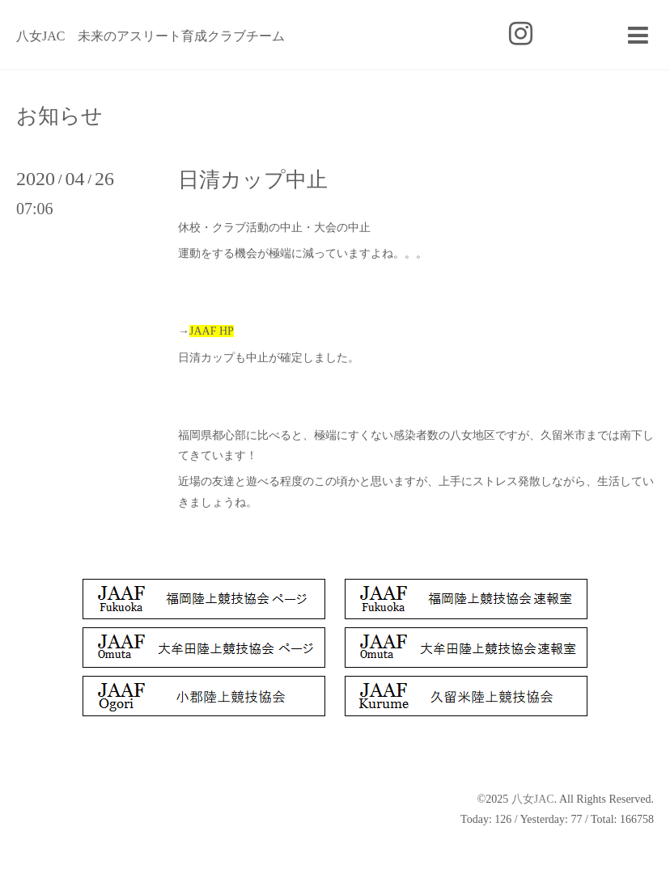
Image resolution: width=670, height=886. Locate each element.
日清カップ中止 (253, 180)
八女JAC (532, 799)
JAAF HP (211, 331)
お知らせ (59, 116)
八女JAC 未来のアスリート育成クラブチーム (150, 36)
